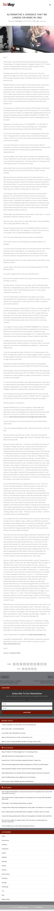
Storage (4, 882)
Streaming (5, 887)
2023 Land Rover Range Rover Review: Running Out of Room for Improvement (25, 764)
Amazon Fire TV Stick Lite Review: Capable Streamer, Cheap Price (21, 760)
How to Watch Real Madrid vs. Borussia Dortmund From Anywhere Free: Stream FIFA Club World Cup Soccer (27, 792)
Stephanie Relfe (15, 653)
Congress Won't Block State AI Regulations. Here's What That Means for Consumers (27, 807)
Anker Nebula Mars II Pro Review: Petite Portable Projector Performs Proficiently (26, 773)
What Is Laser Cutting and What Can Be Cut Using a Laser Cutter (21, 741)
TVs (34, 21)
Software (4, 878)
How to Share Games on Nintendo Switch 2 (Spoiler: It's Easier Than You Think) (25, 812)
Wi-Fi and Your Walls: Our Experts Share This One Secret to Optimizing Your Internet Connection (24, 821)
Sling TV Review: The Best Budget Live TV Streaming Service (19, 752)
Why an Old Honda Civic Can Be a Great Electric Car (17, 737)
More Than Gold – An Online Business (13, 729)
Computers (5, 849)
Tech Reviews (8, 748)
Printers (4, 870)
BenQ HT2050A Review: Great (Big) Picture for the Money (19, 777)
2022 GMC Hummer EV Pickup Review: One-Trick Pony (17, 756)
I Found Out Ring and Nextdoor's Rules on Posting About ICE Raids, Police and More (27, 816)
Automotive (5, 840)
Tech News (7, 787)
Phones (4, 865)
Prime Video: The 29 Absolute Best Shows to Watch (17, 803)
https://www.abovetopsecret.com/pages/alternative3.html (27, 417)
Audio (3, 836)
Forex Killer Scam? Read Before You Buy (13, 733)
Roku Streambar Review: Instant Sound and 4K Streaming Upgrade (22, 768)
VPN (3, 895)
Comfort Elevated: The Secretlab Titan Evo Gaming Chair (19, 724)
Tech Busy (18, 21)
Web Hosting (5, 899)
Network (4, 861)
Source (5, 653)
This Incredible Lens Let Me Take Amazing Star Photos (18, 826)
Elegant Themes (23, 907)
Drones (4, 853)
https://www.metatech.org (37, 635)
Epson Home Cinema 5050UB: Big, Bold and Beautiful (17, 781)
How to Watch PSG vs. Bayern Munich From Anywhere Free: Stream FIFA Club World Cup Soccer (26, 798)
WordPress (39, 907)
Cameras (4, 844)
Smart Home (5, 874)
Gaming (4, 857)
